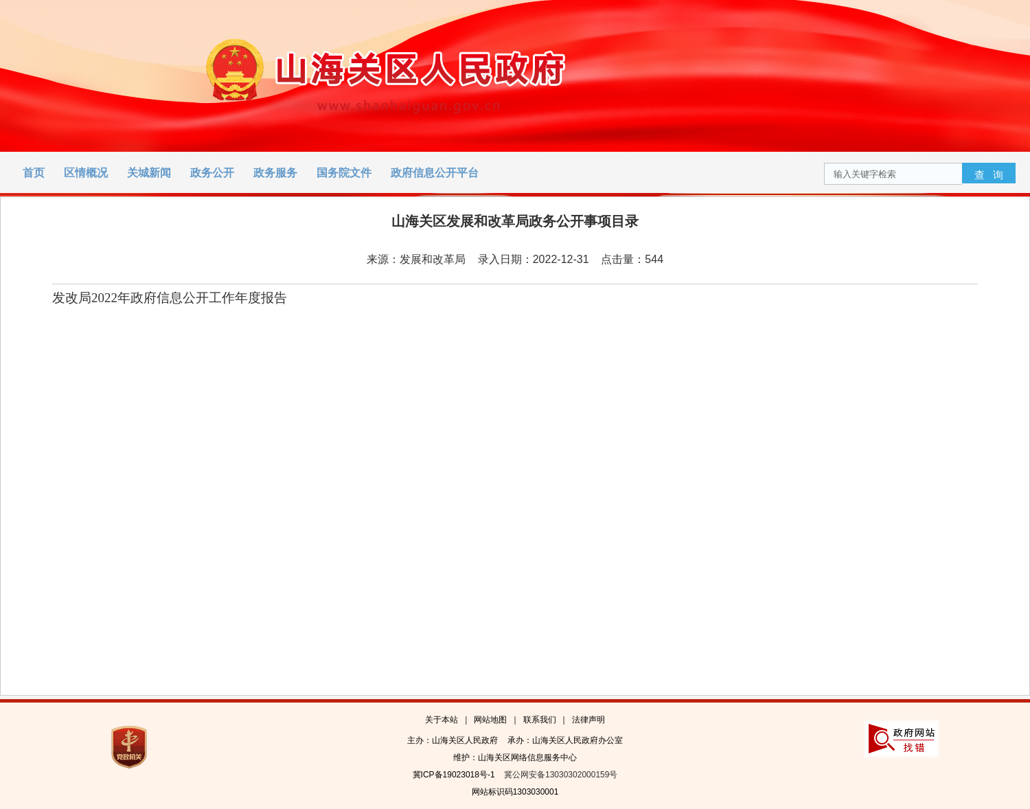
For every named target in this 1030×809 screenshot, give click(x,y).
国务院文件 (344, 173)
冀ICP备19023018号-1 (454, 774)
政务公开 (212, 173)
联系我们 (539, 720)
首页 (34, 173)
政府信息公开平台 (435, 173)
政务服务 (275, 173)
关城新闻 (149, 173)
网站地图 (490, 720)
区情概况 (86, 173)
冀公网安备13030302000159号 (560, 774)
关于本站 (441, 720)
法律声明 (588, 720)
